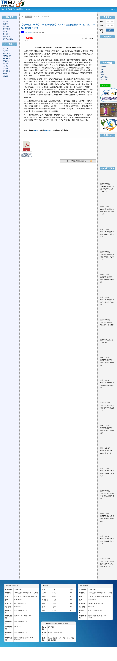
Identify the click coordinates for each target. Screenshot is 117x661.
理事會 (102, 69)
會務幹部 (6, 24)
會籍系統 (6, 61)
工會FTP (5, 63)
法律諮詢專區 (7, 56)
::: (32, 8)
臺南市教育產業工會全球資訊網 (12, 9)
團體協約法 (6, 36)
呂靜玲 (26, 32)
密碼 (101, 26)
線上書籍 (6, 68)
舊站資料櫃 (103, 79)
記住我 (101, 31)
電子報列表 (45, 16)
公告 (22, 32)
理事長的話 (6, 29)
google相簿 (6, 58)
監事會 (102, 72)
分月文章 (37, 16)
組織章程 (103, 67)
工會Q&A (6, 26)
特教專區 (30, 32)
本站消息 (28, 16)
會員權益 (6, 51)
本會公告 (6, 48)
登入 (113, 9)
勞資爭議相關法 (8, 39)
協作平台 (6, 66)
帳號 (101, 21)
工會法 (5, 31)
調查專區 (6, 73)
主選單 (28, 9)
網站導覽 (6, 76)
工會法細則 (6, 34)
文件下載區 (6, 53)
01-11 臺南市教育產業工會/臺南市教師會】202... (77, 161)
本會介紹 (6, 21)
